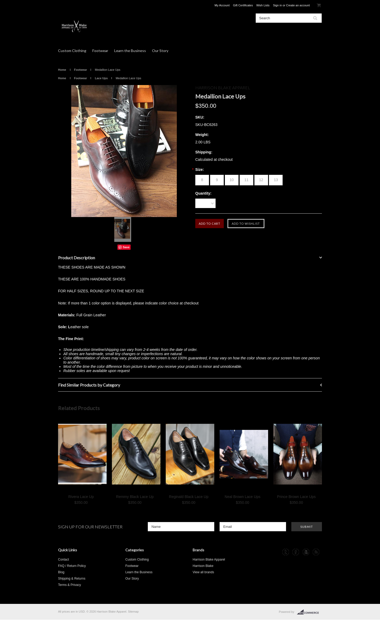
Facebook (295, 552)
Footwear (100, 50)
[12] (261, 180)
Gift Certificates (243, 5)
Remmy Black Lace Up (135, 497)
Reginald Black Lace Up (188, 497)
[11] (246, 180)
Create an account (298, 5)
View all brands (203, 572)
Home (62, 69)
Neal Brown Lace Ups (242, 497)
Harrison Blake (203, 566)
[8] (202, 180)
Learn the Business (130, 50)
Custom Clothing (72, 50)
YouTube (306, 552)
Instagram (275, 552)
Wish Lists (262, 5)
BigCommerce (309, 612)
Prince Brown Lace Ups (296, 497)
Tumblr (285, 552)
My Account (222, 5)
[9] (217, 180)
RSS (316, 552)
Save (126, 247)
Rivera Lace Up (81, 497)
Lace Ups (101, 78)
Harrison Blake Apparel (209, 559)
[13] (276, 180)
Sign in (277, 5)
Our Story (160, 50)
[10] (232, 180)
